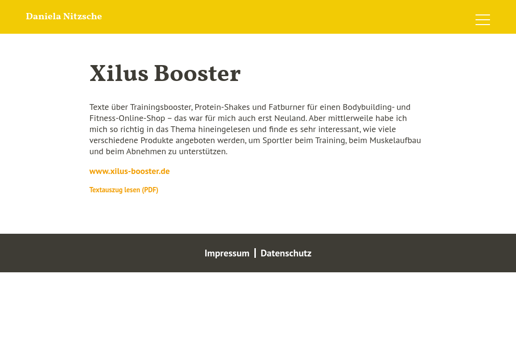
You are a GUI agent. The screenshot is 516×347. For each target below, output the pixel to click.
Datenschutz (286, 253)
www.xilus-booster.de (130, 170)
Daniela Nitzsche (64, 17)
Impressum (227, 253)
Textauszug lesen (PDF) (124, 189)
